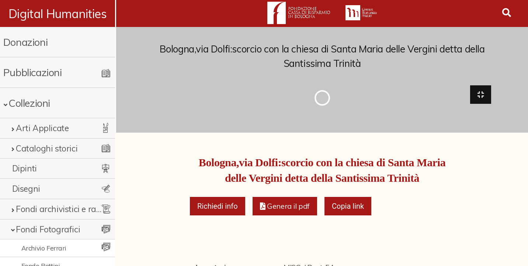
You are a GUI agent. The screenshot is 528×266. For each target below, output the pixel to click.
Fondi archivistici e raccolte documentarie (60, 209)
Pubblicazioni (32, 72)
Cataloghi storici (46, 148)
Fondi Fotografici (48, 229)
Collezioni (29, 102)
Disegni (26, 188)
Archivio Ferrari (44, 248)
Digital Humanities (58, 13)
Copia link (348, 206)
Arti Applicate (42, 128)
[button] (285, 207)
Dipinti (24, 168)
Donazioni (25, 41)
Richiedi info (217, 206)
